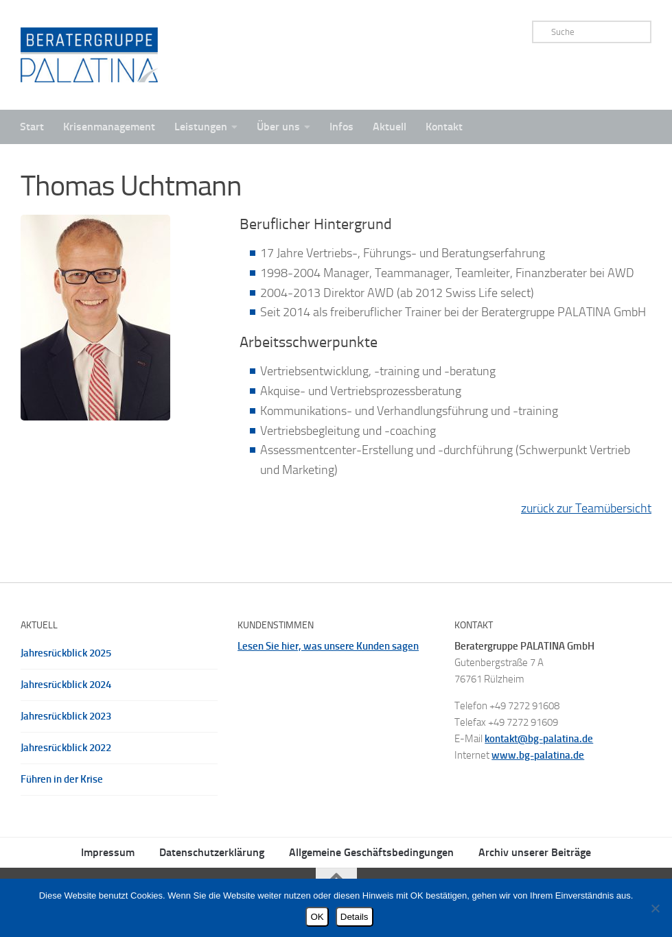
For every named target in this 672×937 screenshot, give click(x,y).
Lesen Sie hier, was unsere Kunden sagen (328, 646)
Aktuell (389, 126)
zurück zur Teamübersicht (586, 508)
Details (354, 917)
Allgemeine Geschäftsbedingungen (371, 852)
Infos (341, 126)
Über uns (278, 126)
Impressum (108, 852)
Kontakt (444, 126)
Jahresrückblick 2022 (66, 748)
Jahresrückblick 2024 (66, 684)
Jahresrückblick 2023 (66, 716)
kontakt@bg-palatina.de (539, 739)
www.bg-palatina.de (537, 755)
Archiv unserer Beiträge (534, 852)
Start (32, 126)
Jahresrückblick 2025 (66, 653)
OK (316, 917)
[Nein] (655, 908)
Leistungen (200, 126)
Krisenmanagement (109, 126)
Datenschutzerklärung (211, 852)
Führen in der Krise (62, 779)
